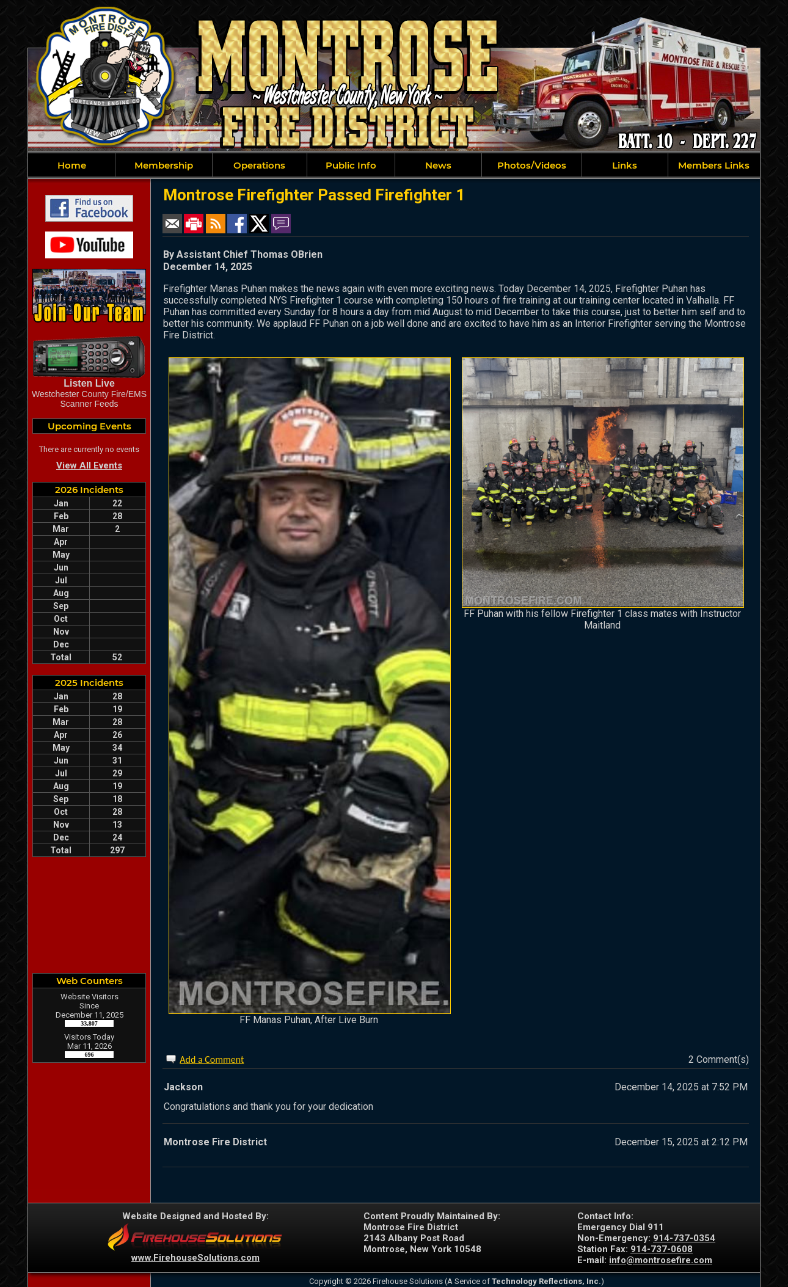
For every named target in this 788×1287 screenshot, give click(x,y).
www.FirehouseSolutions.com (195, 1257)
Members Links (714, 165)
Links (624, 165)
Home (71, 165)
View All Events (89, 465)
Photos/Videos (531, 165)
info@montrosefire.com (660, 1260)
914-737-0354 (684, 1238)
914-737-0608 (661, 1249)
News (438, 165)
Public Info (351, 165)
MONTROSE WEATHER (89, 915)
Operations (259, 165)
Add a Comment (212, 1059)
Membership (163, 165)
